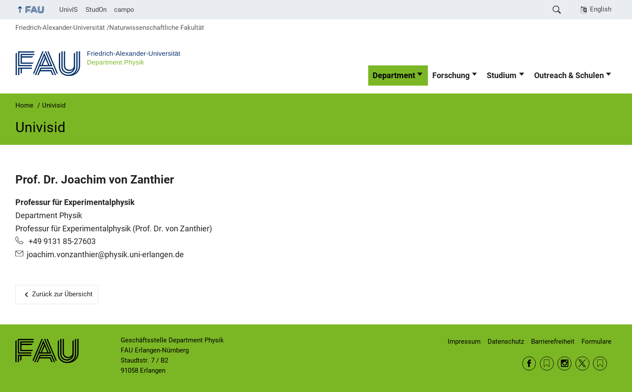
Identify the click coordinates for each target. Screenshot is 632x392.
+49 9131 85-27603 (61, 241)
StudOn (96, 10)
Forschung (451, 75)
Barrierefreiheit (553, 341)
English (600, 9)
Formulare (596, 341)
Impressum (464, 341)
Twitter (582, 363)
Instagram (564, 363)
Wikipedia (600, 363)
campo (124, 10)
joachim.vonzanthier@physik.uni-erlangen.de (105, 254)
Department (394, 75)
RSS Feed (547, 363)
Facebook (529, 363)
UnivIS (68, 10)
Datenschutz (506, 341)
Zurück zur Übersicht (62, 294)
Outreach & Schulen (569, 75)
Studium (502, 75)
